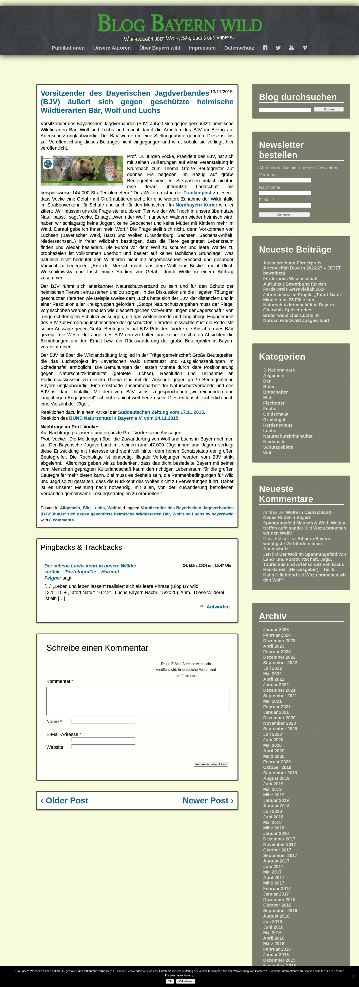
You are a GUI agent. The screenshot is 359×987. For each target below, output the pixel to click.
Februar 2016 (277, 949)
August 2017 (276, 861)
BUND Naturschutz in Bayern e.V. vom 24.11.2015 (123, 418)
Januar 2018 (276, 833)
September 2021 (280, 695)
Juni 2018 (273, 816)
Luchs (98, 508)
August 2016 (276, 916)
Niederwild (274, 441)
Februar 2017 (277, 888)
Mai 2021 (272, 701)
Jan (267, 554)
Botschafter (275, 392)
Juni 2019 (273, 783)
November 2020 (279, 723)
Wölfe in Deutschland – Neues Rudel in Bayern (299, 515)
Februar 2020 (277, 761)
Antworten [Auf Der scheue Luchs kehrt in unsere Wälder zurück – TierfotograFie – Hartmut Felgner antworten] (218, 606)
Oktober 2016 (277, 905)
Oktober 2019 (277, 767)
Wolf (111, 508)
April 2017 (273, 877)
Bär (86, 508)
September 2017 (280, 855)
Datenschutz (239, 48)
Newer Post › (208, 805)
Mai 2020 (272, 745)
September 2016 (280, 910)
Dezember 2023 (279, 640)
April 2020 (273, 750)
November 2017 (279, 844)
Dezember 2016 (279, 899)
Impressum (202, 48)
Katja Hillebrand (280, 574)
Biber (268, 386)
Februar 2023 (277, 651)
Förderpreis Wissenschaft (290, 278)
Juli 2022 (272, 668)
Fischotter (273, 403)
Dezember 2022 (279, 657)
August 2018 (276, 805)
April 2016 (273, 938)
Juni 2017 (273, 866)
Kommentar (60, 681)
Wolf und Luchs (189, 514)
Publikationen (68, 48)
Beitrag (225, 271)
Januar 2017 (276, 894)
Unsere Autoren (112, 48)
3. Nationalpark (279, 370)
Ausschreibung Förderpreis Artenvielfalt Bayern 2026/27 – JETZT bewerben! (302, 267)
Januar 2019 (276, 800)
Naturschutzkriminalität (287, 436)
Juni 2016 (273, 927)
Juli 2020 (272, 734)
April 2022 (273, 679)
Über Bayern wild (159, 48)
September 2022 (280, 662)
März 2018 (273, 827)
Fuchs (269, 408)
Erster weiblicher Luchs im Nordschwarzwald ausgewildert (296, 318)
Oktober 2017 (277, 850)
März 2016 (273, 943)
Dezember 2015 (279, 960)
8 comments (61, 520)
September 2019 (280, 772)
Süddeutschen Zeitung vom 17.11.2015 (161, 412)
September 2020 (280, 728)
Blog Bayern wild (179, 23)
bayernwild (223, 514)
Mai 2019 (272, 789)
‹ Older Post (64, 805)
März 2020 (273, 756)
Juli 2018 (272, 811)
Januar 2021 (276, 712)
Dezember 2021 (279, 690)
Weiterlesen (185, 981)
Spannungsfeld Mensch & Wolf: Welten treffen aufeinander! (304, 525)
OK (170, 981)
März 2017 (273, 883)
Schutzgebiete (278, 447)
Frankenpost (198, 192)
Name (54, 726)
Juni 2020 (273, 739)
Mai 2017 (272, 872)
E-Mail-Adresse (63, 739)
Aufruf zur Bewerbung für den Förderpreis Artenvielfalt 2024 (294, 287)
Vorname (268, 174)
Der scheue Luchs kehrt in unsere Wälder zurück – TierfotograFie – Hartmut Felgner (90, 571)
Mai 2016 (272, 932)
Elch (268, 397)
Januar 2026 (276, 629)
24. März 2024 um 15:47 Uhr (207, 565)
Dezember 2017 (279, 838)
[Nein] (353, 976)
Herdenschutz (277, 425)
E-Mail (266, 199)
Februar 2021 (277, 706)
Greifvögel (274, 419)
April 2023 (273, 646)
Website (54, 752)
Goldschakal (276, 414)
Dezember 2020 (279, 717)
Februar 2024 (277, 635)
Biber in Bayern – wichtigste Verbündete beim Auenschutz (298, 543)
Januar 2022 (276, 684)
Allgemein (70, 508)
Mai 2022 (272, 673)
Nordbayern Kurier (197, 204)
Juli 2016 (272, 921)
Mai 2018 (272, 822)
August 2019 (276, 778)
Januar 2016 (276, 954)
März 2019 (273, 794)
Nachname (269, 187)
